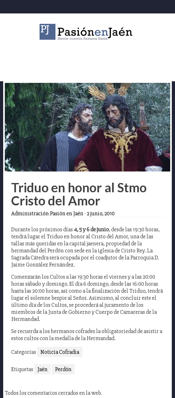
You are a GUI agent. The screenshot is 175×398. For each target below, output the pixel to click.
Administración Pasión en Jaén (47, 213)
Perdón (63, 369)
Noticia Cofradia (59, 351)
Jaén (42, 369)
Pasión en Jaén (87, 32)
